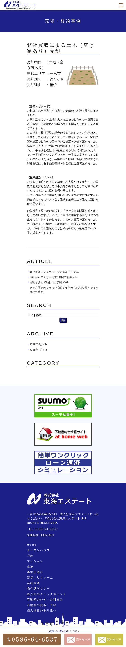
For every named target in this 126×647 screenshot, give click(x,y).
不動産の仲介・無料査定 (45, 599)
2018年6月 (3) (38, 344)
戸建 (30, 555)
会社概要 (33, 583)
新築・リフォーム (40, 577)
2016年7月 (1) (38, 349)
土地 (30, 566)
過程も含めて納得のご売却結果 (49, 282)
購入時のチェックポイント (47, 594)
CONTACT (47, 535)
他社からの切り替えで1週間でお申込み (54, 277)
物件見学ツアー (38, 588)
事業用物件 (35, 572)
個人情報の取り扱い (42, 610)
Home (31, 544)
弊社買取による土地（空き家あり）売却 (54, 271)
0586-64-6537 (46, 529)
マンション (35, 561)
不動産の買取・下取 (42, 605)
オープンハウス (38, 550)
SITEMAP (33, 535)
